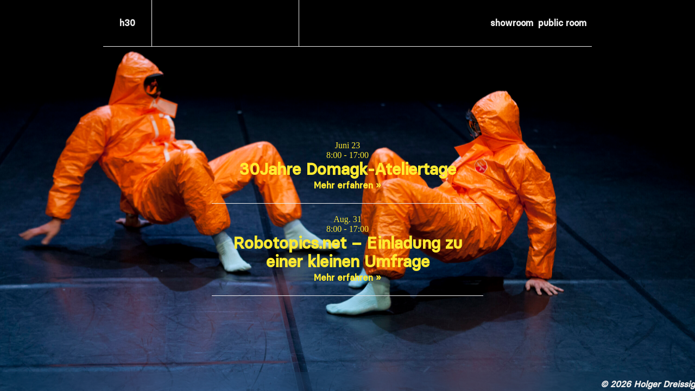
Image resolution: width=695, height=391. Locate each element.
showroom (511, 22)
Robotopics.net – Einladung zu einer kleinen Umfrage (348, 252)
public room (562, 22)
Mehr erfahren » (347, 185)
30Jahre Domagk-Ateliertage (347, 169)
